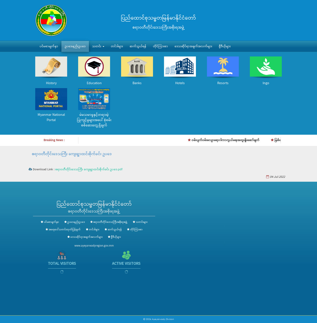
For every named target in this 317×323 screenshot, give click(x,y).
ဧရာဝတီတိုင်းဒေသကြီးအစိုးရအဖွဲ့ (110, 222)
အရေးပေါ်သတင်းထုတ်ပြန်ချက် (65, 230)
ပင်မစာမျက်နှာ (49, 46)
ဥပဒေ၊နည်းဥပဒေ (75, 46)
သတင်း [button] (98, 46)
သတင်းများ (141, 222)
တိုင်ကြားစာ (160, 46)
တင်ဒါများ (117, 46)
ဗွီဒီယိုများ (225, 46)
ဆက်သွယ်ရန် (138, 46)
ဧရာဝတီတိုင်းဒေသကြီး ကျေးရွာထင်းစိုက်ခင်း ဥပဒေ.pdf (88, 169)
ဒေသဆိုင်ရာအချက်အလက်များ (193, 46)
